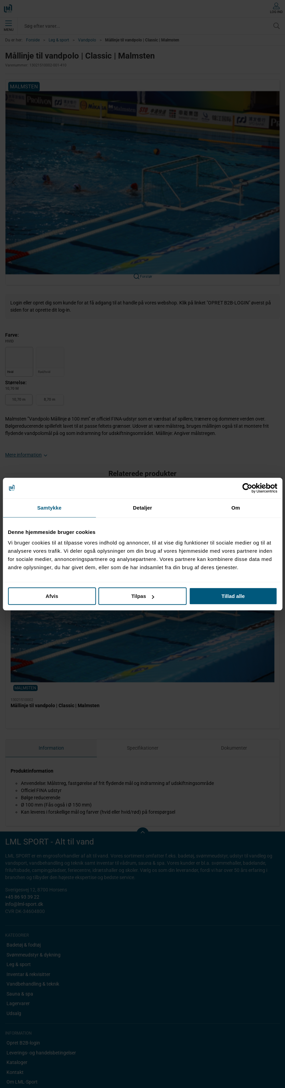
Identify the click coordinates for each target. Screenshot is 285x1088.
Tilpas (142, 596)
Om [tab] (235, 508)
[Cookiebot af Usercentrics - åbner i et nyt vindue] (247, 488)
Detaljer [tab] (142, 508)
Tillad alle (233, 596)
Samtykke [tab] (49, 508)
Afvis (52, 596)
